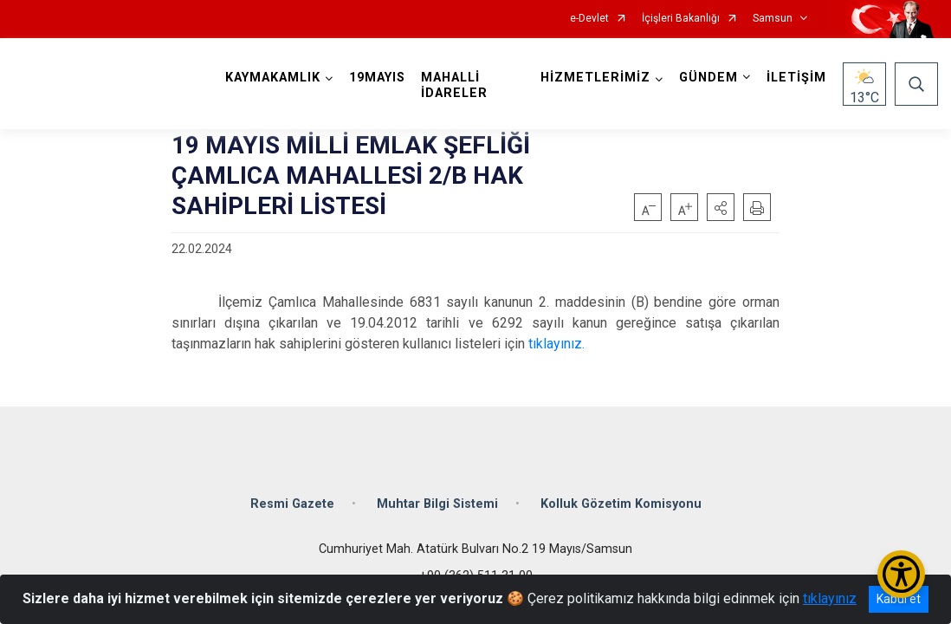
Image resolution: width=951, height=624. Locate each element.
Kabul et (899, 599)
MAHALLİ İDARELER (454, 85)
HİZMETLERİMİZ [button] (595, 77)
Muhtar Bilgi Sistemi (437, 504)
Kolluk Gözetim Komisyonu (621, 504)
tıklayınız (830, 598)
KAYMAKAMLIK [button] (272, 77)
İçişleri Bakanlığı (681, 18)
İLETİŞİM (796, 77)
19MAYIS (377, 77)
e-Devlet (589, 18)
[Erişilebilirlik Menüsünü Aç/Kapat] (901, 574)
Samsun (772, 18)
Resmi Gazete (292, 504)
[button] (720, 207)
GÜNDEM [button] (708, 77)
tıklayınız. (556, 343)
